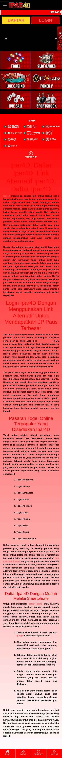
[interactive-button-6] (46, 100)
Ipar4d (6, 196)
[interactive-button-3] (15, 80)
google (20, 635)
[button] (6, 38)
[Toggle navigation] (4, 5)
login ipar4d (45, 341)
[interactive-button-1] (15, 60)
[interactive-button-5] (15, 100)
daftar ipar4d (35, 604)
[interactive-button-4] (46, 80)
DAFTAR (16, 20)
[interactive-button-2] (46, 60)
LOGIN (45, 20)
